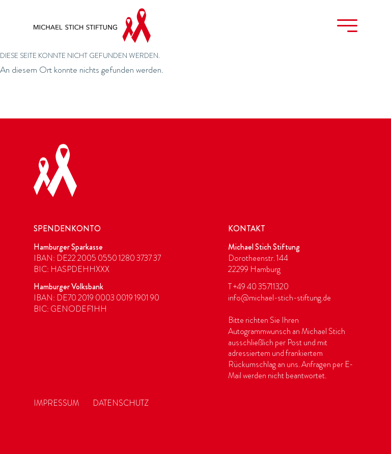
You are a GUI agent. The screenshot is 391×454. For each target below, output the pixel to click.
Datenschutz (121, 403)
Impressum (56, 403)
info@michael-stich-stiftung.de (279, 298)
